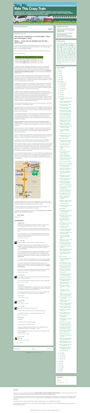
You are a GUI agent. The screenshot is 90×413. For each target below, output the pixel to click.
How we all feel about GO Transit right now (64, 152)
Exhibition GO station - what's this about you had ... (65, 240)
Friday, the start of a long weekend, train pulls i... (64, 176)
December (61, 83)
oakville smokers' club (68, 52)
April (60, 353)
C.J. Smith (20, 240)
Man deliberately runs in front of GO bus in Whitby (65, 127)
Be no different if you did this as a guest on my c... (65, 223)
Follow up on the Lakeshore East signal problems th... (65, 339)
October (61, 86)
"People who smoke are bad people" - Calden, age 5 (65, 201)
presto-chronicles (67, 48)
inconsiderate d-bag (68, 59)
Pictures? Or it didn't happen (65, 184)
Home (33, 349)
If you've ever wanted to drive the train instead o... (65, 233)
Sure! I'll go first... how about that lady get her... (65, 187)
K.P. (61, 60)
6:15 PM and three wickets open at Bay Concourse (65, 114)
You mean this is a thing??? (65, 277)
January (61, 358)
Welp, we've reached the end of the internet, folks (65, 165)
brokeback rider (68, 60)
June (60, 94)
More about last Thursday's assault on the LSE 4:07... (65, 111)
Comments (61, 382)
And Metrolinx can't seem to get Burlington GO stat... (65, 327)
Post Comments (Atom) (36, 352)
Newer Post (17, 349)
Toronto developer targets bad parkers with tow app (65, 102)
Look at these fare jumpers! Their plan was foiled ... (65, 274)
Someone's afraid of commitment (63, 316)
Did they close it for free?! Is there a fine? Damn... (65, 283)
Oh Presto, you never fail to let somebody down (65, 108)
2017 (59, 77)
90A (72, 57)
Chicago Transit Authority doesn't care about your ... (65, 124)
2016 (59, 79)
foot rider (60, 44)
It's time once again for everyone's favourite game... (64, 130)
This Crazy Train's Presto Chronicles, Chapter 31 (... (65, 324)
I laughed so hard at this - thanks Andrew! (64, 301)
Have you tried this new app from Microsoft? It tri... (65, 345)
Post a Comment (19, 342)
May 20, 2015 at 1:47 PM (23, 282)
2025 (59, 69)
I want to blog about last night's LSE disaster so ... (65, 155)
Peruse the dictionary (62, 34)
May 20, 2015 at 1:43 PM (23, 238)
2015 (59, 81)
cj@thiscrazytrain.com (63, 30)
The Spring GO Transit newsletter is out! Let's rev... (64, 291)
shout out (65, 51)
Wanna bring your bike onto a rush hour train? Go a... (65, 158)
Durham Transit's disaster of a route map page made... (65, 304)
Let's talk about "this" (63, 350)
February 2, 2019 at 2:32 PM (23, 340)
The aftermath (62, 149)
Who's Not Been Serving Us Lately (66, 54)
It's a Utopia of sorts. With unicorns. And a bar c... (64, 193)
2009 (59, 370)
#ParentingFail (62, 208)
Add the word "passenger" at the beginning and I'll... (65, 279)
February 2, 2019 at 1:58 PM (23, 333)
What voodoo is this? (63, 138)
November (61, 85)
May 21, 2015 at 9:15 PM (23, 314)
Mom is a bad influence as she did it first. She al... (65, 313)
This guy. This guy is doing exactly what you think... (65, 307)
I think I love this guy (63, 203)
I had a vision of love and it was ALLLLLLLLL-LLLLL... (65, 117)
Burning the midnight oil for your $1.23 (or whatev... (65, 190)
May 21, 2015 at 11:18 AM (23, 297)
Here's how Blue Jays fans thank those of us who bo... (65, 263)
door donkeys (70, 56)
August (61, 90)
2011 (59, 367)
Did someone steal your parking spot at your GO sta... (65, 172)
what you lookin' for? (62, 58)
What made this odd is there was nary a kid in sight (65, 243)
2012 (59, 365)
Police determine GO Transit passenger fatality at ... (65, 216)
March (61, 355)
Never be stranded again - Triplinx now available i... (65, 182)
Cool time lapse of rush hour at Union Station (65, 206)
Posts (59, 380)
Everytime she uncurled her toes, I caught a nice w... (65, 330)
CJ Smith (20, 336)
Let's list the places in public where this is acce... (65, 105)
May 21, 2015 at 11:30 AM (23, 303)
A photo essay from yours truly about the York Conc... (65, 342)
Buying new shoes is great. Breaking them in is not (65, 120)
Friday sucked (62, 272)
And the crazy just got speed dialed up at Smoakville (65, 294)
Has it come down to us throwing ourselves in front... (64, 220)
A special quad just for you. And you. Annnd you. (65, 136)
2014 (59, 361)
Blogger (57, 410)
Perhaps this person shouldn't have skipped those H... (65, 250)
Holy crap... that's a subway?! (65, 163)
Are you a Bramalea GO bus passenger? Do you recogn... (65, 259)
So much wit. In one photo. (65, 161)
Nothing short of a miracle (65, 321)
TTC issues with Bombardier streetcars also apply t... (65, 230)
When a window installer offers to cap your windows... (64, 197)
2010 (59, 369)
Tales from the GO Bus (64, 333)
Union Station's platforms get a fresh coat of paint (65, 211)
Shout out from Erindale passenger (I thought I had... (64, 236)
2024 (59, 71)
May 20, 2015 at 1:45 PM (23, 272)
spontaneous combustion (62, 57)
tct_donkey (61, 56)
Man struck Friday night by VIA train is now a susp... (65, 269)
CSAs (68, 50)
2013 (59, 363)
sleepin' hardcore (60, 50)
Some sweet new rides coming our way (64, 227)
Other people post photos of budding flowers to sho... (65, 348)
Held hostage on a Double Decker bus (65, 310)
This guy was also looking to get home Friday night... (65, 266)
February (61, 357)
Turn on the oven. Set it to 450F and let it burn (65, 144)
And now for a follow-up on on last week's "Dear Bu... (65, 169)
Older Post (49, 349)
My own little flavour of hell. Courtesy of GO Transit (65, 141)
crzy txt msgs (67, 47)
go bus (19, 217)
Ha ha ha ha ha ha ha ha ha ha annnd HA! (65, 297)
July (60, 92)
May (60, 96)
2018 (59, 75)
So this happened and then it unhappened (65, 319)
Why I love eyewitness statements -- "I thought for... (65, 286)
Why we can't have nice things (63, 53)
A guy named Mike (63, 213)
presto (66, 46)
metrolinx (74, 54)
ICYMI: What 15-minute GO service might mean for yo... (65, 253)
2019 (59, 73)
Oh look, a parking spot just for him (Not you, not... (65, 179)
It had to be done (63, 256)
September (62, 88)
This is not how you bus (64, 133)
